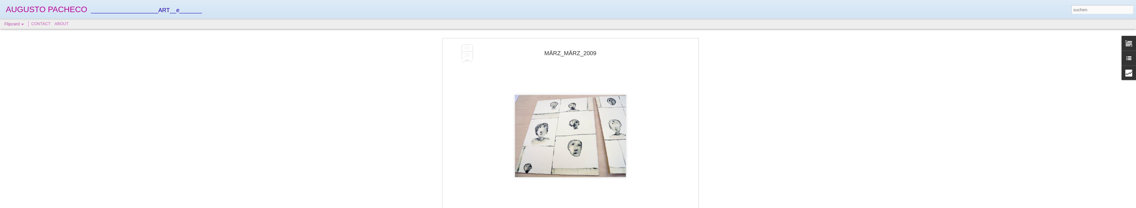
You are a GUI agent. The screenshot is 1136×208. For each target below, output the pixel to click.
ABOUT (61, 23)
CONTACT (41, 23)
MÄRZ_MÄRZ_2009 (570, 53)
